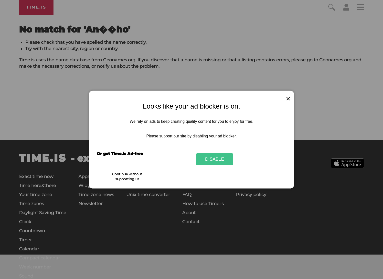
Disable (214, 159)
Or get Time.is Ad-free (120, 153)
